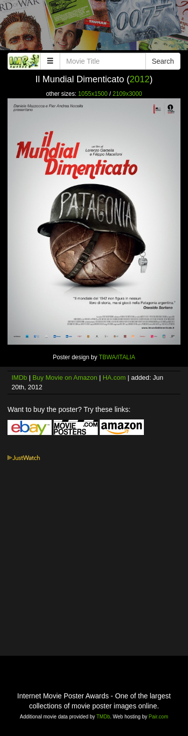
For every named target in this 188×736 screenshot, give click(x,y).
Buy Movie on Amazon (65, 377)
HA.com (114, 377)
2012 (140, 79)
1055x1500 (93, 93)
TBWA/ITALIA (117, 357)
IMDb (19, 377)
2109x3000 (127, 93)
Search (163, 61)
